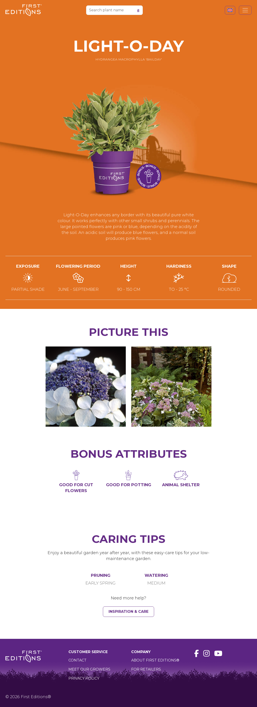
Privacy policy (83, 678)
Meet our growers (89, 669)
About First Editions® (155, 660)
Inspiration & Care (128, 611)
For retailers (146, 669)
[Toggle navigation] (245, 10)
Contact (77, 660)
